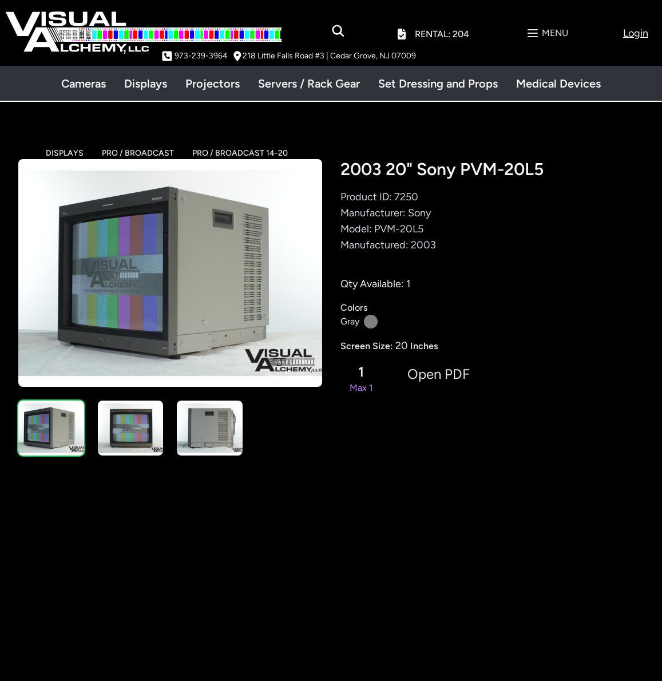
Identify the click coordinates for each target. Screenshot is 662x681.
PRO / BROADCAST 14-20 (240, 153)
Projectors (212, 83)
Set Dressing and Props (438, 83)
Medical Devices (558, 83)
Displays (145, 83)
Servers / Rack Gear (309, 83)
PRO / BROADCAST (138, 153)
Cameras (83, 83)
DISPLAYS (65, 153)
